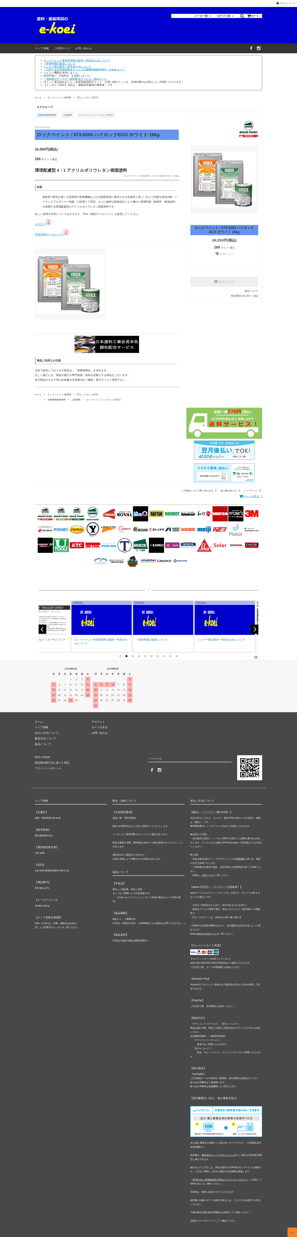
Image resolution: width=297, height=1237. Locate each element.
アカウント (285, 3)
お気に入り (224, 254)
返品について (251, 291)
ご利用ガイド (62, 48)
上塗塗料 (67, 115)
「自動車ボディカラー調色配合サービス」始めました (75, 78)
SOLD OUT (224, 282)
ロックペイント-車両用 (59, 97)
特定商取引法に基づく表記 (244, 296)
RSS (37, 757)
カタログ (40, 224)
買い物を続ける (230, 490)
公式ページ (207, 875)
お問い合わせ (83, 48)
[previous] (42, 629)
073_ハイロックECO (87, 97)
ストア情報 (42, 48)
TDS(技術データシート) (49, 234)
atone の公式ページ (207, 933)
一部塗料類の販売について (59, 63)
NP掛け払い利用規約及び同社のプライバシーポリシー (220, 1179)
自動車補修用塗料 (47, 115)
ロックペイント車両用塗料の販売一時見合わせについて (77, 60)
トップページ (253, 490)
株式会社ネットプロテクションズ (219, 1155)
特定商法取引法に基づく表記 (52, 762)
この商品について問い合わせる (199, 490)
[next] (254, 629)
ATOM (46, 757)
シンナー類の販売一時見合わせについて (67, 66)
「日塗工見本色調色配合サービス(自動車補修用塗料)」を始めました (84, 69)
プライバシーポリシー (48, 768)
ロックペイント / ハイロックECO (96, 115)
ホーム (38, 97)
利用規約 (240, 859)
